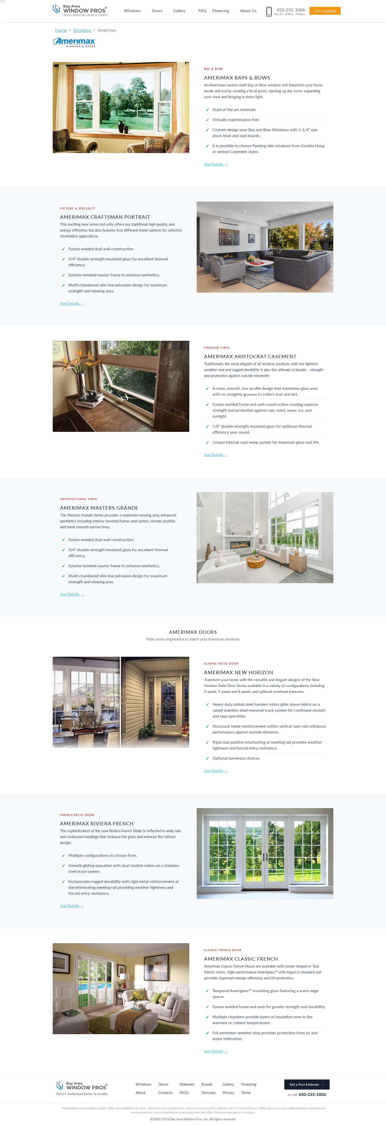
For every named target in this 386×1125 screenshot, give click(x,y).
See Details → (216, 164)
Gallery (179, 10)
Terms (246, 1092)
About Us (248, 10)
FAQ (202, 10)
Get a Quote (325, 10)
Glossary (208, 1092)
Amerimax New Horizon (238, 672)
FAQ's (184, 1092)
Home (61, 30)
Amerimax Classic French (241, 959)
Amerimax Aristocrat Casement (250, 356)
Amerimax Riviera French (97, 823)
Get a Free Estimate (307, 1084)
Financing (220, 10)
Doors (157, 10)
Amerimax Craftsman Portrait (105, 217)
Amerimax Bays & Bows (237, 77)
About (140, 1092)
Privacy (228, 1092)
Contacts (165, 1092)
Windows (132, 10)
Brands (206, 1084)
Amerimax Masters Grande (99, 508)
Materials (186, 1084)
